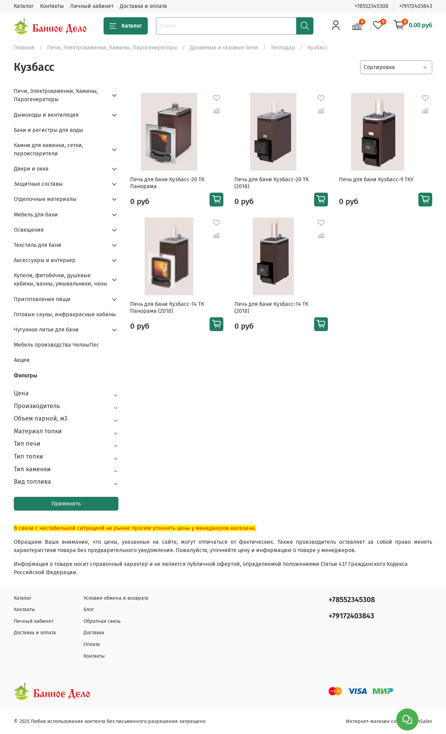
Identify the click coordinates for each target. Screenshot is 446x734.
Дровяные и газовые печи (224, 47)
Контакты (52, 6)
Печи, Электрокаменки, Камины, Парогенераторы (112, 47)
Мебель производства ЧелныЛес (56, 344)
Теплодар (283, 47)
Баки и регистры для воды (48, 130)
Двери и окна (31, 168)
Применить (66, 503)
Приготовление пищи (42, 299)
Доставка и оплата (143, 6)
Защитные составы (38, 184)
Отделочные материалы (45, 199)
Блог (89, 609)
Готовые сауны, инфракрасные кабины (65, 314)
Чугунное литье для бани (46, 329)
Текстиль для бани (37, 245)
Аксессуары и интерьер (45, 260)
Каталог (24, 6)
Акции (22, 360)
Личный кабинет (92, 6)
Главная (24, 47)
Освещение (29, 229)
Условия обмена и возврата (116, 598)
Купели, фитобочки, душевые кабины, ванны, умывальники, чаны (60, 279)
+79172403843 (415, 6)
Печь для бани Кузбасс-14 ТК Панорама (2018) (167, 307)
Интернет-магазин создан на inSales (389, 721)
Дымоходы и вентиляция (46, 115)
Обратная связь (102, 621)
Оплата (92, 644)
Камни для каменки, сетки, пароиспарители (48, 149)
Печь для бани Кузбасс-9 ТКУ (376, 179)
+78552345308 (371, 6)
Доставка (94, 633)
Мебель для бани (36, 214)
